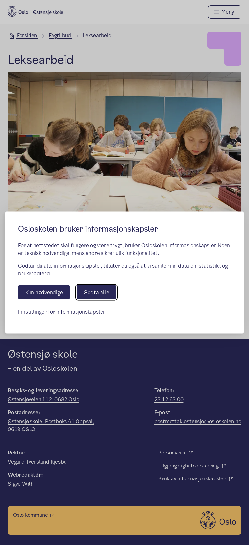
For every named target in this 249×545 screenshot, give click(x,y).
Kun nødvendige (44, 292)
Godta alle (96, 292)
